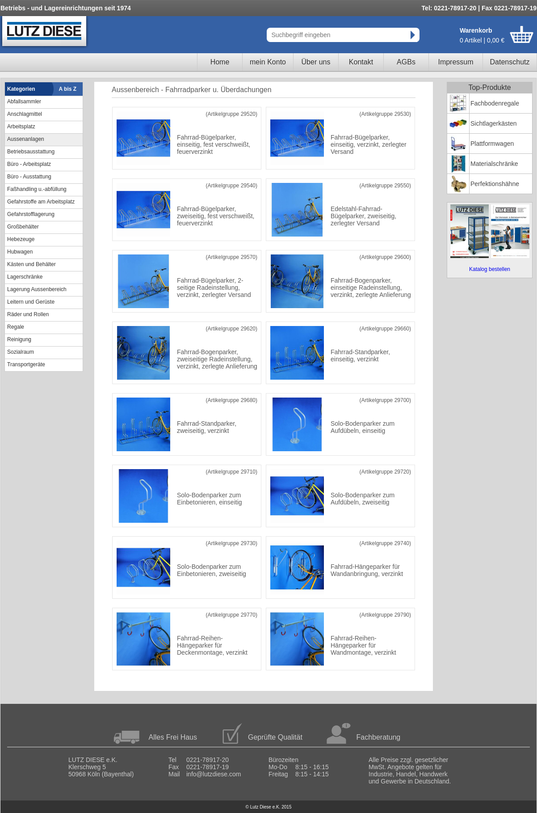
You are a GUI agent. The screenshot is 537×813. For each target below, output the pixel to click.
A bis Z (68, 89)
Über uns (316, 62)
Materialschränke (494, 163)
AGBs (406, 62)
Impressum (455, 62)
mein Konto (268, 62)
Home (220, 62)
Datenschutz (510, 62)
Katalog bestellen (489, 269)
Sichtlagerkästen (493, 123)
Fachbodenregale (494, 103)
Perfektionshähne (494, 183)
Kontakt (361, 62)
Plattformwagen (492, 143)
